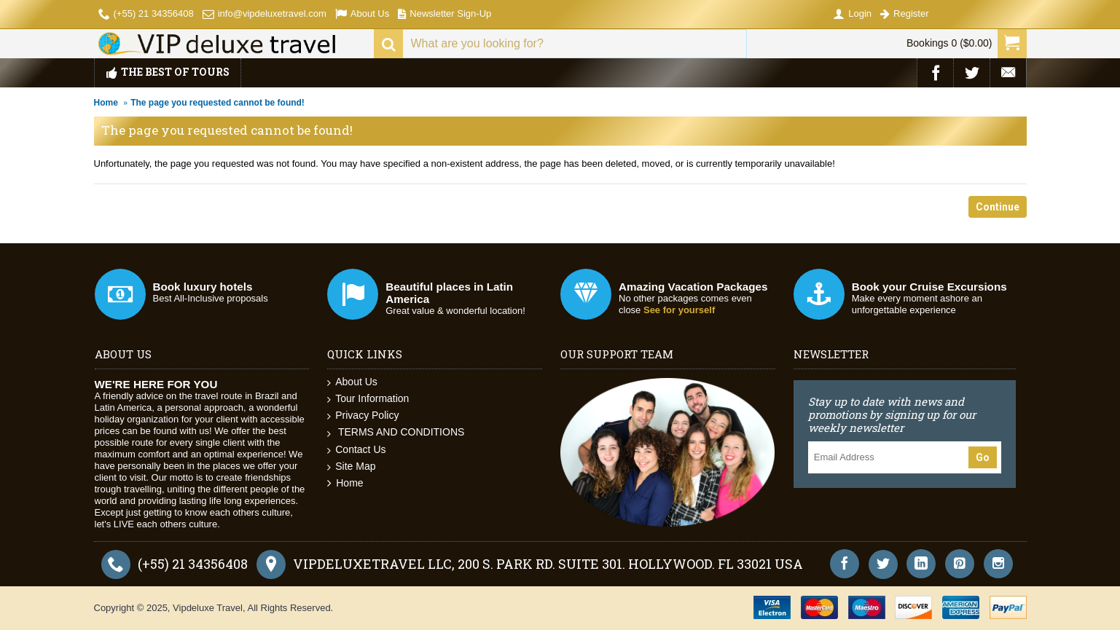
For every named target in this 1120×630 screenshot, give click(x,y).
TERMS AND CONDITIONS (395, 432)
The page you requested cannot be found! (217, 103)
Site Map (351, 466)
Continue (997, 207)
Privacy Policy (363, 415)
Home (106, 103)
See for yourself (679, 309)
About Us (352, 382)
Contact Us (356, 450)
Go (983, 457)
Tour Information (368, 399)
